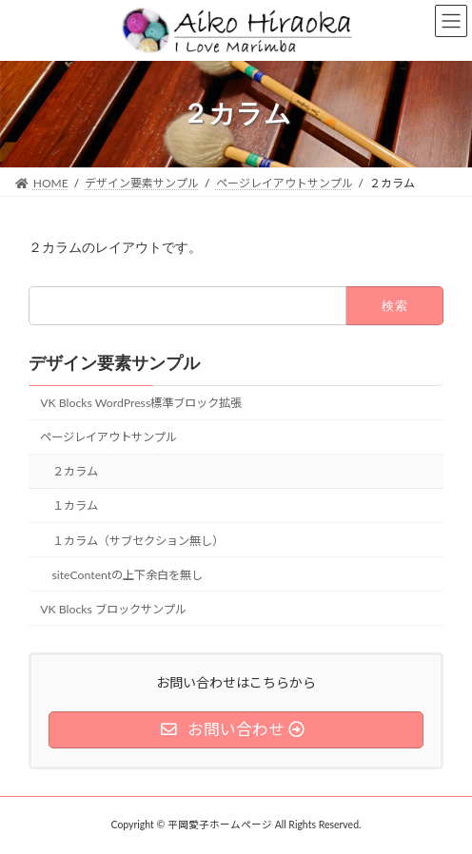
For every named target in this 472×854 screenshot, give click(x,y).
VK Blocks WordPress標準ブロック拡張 (141, 403)
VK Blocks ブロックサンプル (113, 609)
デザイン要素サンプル (114, 363)
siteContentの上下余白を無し (128, 574)
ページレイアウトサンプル (108, 437)
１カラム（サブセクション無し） (138, 540)
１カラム (75, 505)
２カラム (75, 471)
